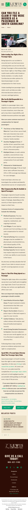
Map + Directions (14, 493)
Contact (14, 482)
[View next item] (8, 435)
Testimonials (14, 479)
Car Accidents (13, 399)
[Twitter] (14, 467)
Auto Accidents (5, 399)
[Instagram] (21, 467)
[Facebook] (10, 467)
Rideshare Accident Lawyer (8, 403)
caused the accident (7, 366)
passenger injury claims (19, 371)
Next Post (20, 407)
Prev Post (7, 407)
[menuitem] (7, 509)
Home (14, 474)
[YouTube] (17, 467)
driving (18, 364)
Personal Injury (17, 401)
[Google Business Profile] (7, 467)
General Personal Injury (7, 401)
